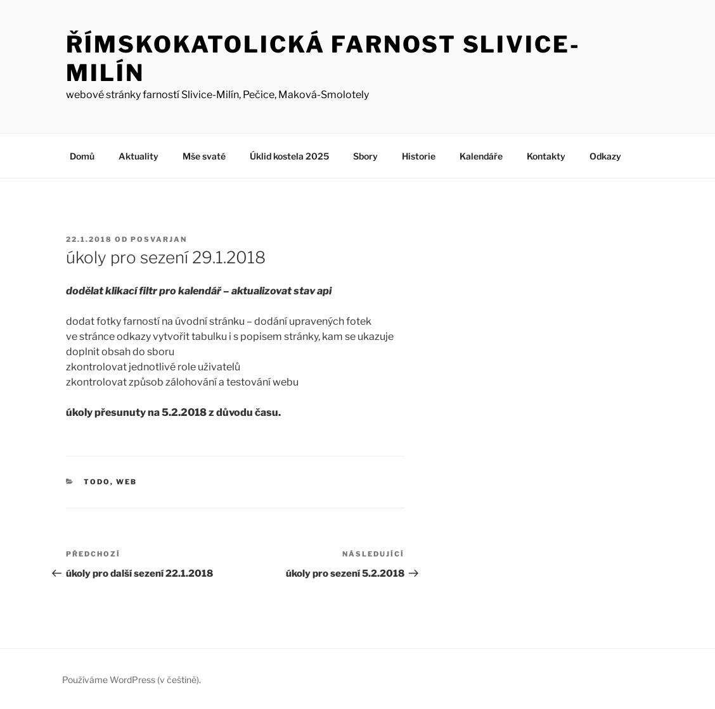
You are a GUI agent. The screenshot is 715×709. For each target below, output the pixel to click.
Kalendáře (481, 156)
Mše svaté (204, 156)
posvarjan (159, 239)
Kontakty (546, 156)
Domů (82, 156)
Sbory (365, 156)
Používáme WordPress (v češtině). (131, 679)
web (126, 481)
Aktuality (138, 156)
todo (97, 481)
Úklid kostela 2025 (289, 156)
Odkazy (605, 156)
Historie (418, 156)
